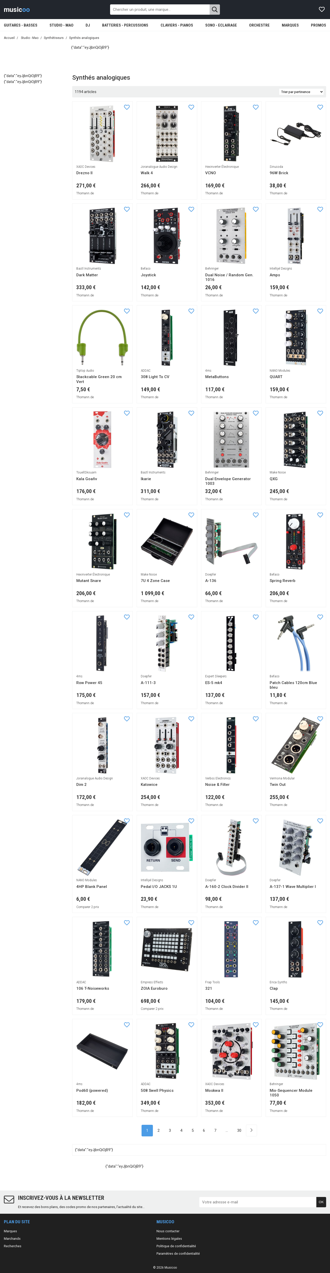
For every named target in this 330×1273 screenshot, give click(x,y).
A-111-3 (148, 682)
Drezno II (84, 173)
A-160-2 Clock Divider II (226, 886)
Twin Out (278, 784)
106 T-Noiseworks (92, 988)
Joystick (148, 275)
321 (208, 988)
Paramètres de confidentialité (178, 1253)
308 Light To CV (155, 377)
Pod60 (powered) (92, 1090)
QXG (274, 479)
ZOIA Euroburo (154, 988)
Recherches (12, 1246)
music (17, 9)
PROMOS (318, 25)
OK (321, 1202)
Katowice (149, 784)
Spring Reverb (282, 580)
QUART (276, 377)
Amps (275, 275)
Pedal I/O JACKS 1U (159, 886)
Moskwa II (214, 1090)
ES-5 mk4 (213, 682)
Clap (274, 988)
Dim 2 (81, 784)
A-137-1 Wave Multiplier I (293, 886)
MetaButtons (217, 377)
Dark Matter (87, 275)
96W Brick (279, 173)
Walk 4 (147, 173)
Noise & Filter (217, 784)
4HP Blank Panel (91, 886)
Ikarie (146, 479)
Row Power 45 (89, 682)
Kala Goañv (86, 479)
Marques (10, 1231)
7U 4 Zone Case (155, 580)
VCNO (210, 173)
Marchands (12, 1239)
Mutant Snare (88, 580)
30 (239, 1130)
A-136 (210, 580)
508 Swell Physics (157, 1090)
